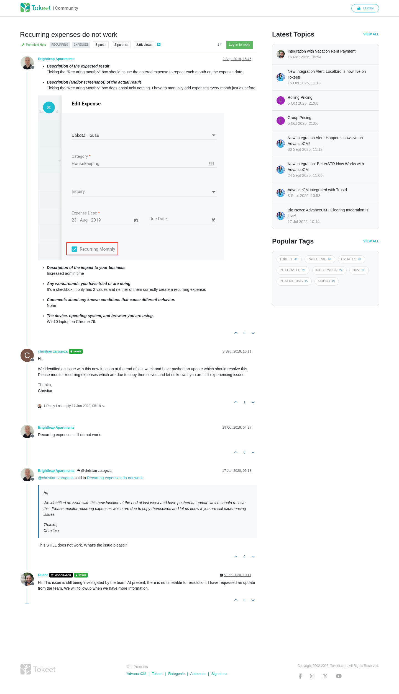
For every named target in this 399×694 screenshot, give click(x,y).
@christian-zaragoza (56, 478)
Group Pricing (299, 117)
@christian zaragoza (94, 471)
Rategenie (176, 674)
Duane (43, 575)
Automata (198, 674)
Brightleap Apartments (56, 59)
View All (371, 34)
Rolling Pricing (300, 97)
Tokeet (157, 674)
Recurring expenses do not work (115, 478)
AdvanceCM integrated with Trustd (317, 190)
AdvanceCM (136, 674)
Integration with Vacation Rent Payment (321, 51)
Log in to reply (239, 44)
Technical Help (33, 44)
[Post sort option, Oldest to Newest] (219, 44)
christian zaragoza (53, 351)
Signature (219, 674)
